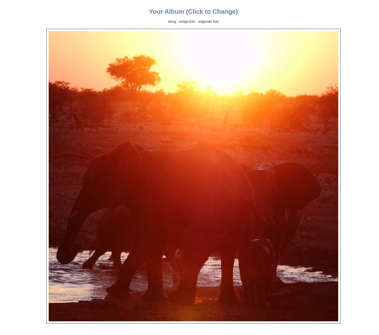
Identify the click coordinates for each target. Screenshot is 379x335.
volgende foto (208, 21)
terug (172, 21)
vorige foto (187, 21)
